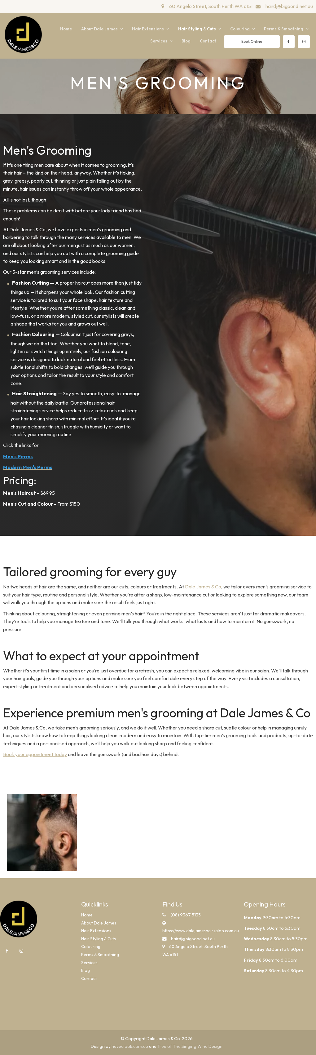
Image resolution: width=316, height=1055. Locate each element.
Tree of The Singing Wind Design (189, 1046)
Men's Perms (18, 456)
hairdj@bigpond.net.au (289, 6)
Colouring (240, 28)
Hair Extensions (148, 28)
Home (66, 28)
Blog (186, 40)
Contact (208, 40)
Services (158, 40)
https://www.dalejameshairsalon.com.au (198, 930)
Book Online (251, 41)
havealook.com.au (130, 1046)
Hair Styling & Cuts (197, 28)
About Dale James (99, 28)
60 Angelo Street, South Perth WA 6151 (210, 6)
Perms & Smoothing (283, 28)
